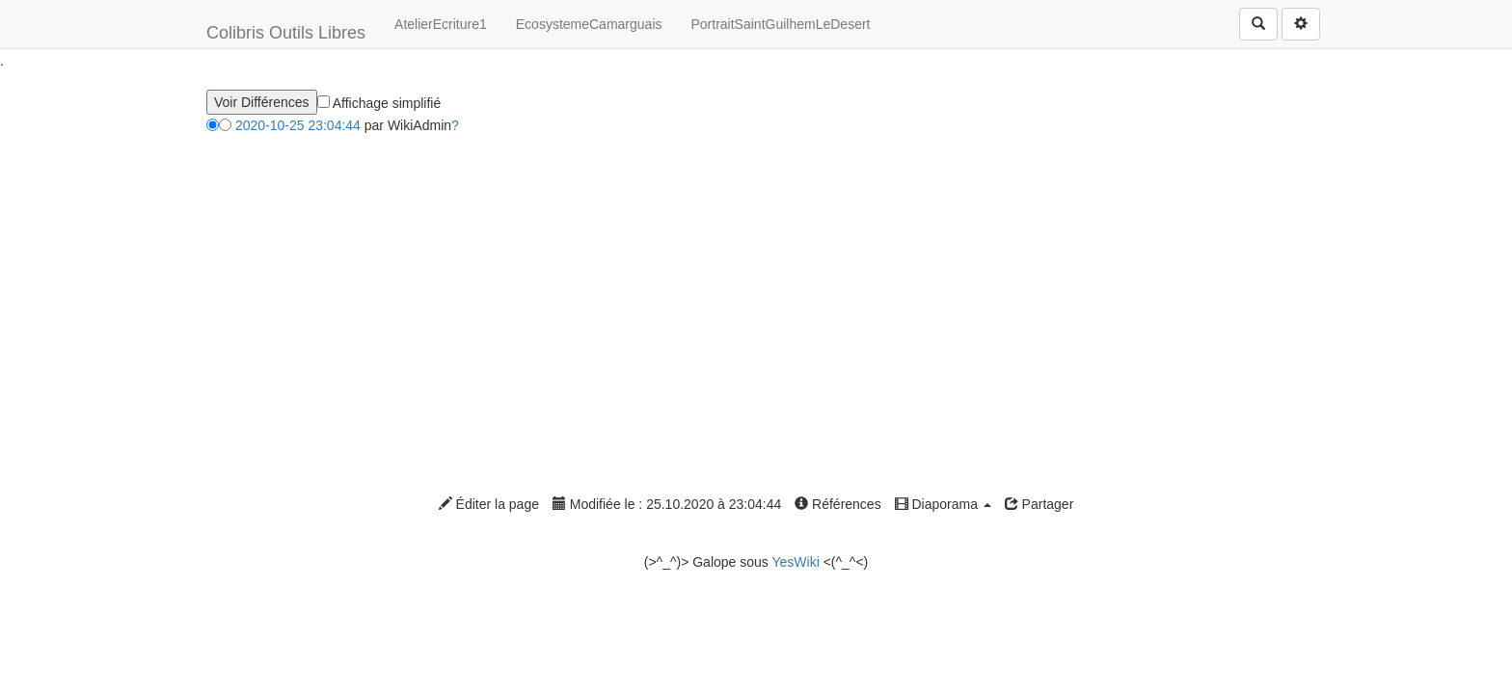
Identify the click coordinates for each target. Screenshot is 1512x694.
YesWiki (795, 562)
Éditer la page (489, 504)
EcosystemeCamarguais (589, 24)
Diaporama (943, 504)
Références (837, 504)
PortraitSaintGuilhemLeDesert (781, 24)
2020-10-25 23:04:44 (298, 125)
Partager (1039, 504)
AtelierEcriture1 (440, 24)
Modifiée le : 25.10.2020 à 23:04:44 (667, 504)
